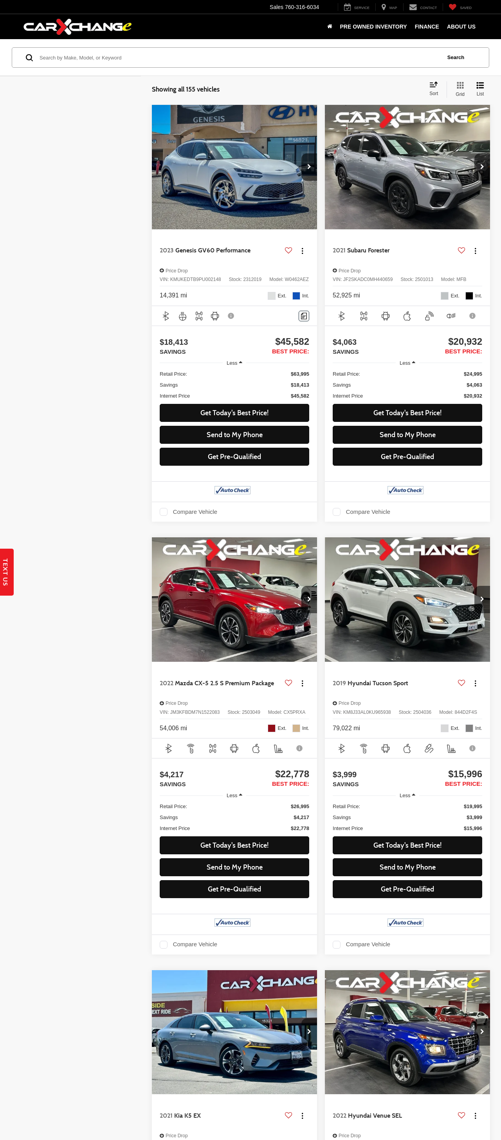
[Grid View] (458, 89)
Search (455, 57)
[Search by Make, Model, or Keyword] (239, 57)
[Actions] (302, 251)
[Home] (329, 26)
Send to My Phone (235, 434)
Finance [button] (427, 26)
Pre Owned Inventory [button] (373, 26)
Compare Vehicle (195, 512)
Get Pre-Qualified (234, 456)
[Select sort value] (436, 89)
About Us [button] (461, 26)
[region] (234, 385)
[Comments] (304, 316)
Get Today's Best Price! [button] (234, 413)
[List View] (480, 89)
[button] (309, 167)
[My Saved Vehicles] (460, 7)
